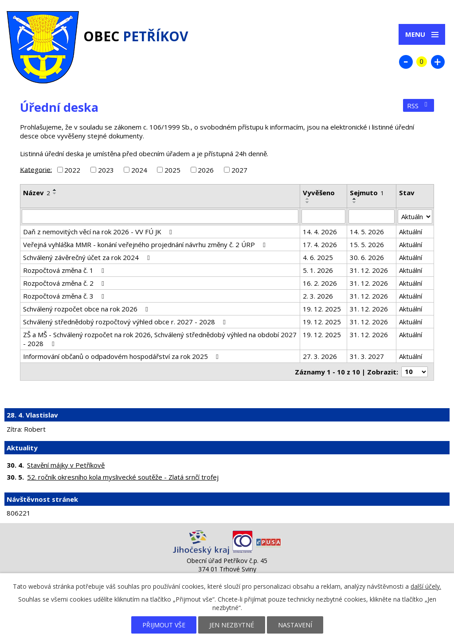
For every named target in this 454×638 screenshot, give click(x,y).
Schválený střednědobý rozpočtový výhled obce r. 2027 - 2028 (125, 321)
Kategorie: (36, 169)
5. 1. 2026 (318, 270)
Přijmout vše (163, 625)
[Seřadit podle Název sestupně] (55, 193)
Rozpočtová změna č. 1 (65, 270)
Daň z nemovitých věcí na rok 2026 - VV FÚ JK (99, 231)
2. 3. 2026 (318, 295)
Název (36, 192)
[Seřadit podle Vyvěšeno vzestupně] (308, 199)
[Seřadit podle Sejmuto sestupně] (355, 202)
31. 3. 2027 (367, 356)
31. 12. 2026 (369, 270)
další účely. (426, 586)
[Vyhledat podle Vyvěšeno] (323, 216)
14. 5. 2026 (367, 231)
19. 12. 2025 (322, 308)
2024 (139, 169)
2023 (106, 169)
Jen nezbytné (231, 625)
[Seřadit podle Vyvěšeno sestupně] (308, 202)
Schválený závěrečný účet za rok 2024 (87, 257)
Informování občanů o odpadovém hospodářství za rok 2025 (122, 356)
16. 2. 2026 (320, 283)
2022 (72, 169)
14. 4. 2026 (320, 231)
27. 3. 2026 (320, 356)
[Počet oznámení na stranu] (414, 371)
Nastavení (295, 625)
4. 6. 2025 (318, 257)
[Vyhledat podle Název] (160, 216)
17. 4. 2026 (320, 244)
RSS (418, 105)
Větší (438, 62)
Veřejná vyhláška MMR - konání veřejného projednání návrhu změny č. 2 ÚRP (145, 244)
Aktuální (410, 231)
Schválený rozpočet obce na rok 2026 (87, 308)
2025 (172, 169)
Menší (406, 62)
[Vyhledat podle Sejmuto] (371, 216)
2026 (206, 169)
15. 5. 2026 (367, 244)
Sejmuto (367, 192)
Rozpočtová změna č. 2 (65, 283)
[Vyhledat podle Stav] (415, 216)
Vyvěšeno (319, 192)
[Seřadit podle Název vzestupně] (55, 190)
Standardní (422, 62)
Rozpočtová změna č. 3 (65, 295)
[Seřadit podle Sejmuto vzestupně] (355, 199)
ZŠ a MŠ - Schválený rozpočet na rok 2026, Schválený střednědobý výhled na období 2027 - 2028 (160, 339)
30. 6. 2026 (367, 257)
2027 (239, 169)
